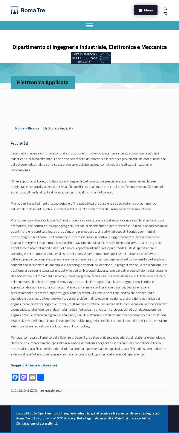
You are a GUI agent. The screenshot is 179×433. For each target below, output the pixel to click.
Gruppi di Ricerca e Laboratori (34, 365)
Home (19, 128)
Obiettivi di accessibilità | (133, 418)
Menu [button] (148, 10)
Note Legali (85, 418)
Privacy (70, 418)
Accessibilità (104, 418)
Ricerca (34, 128)
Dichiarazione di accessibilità (37, 423)
